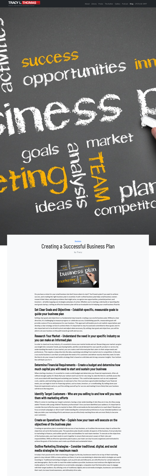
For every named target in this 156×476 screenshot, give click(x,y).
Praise (100, 4)
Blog (131, 4)
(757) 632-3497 (141, 4)
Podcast (125, 4)
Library (94, 4)
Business (78, 241)
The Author (109, 4)
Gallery (117, 4)
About (87, 4)
